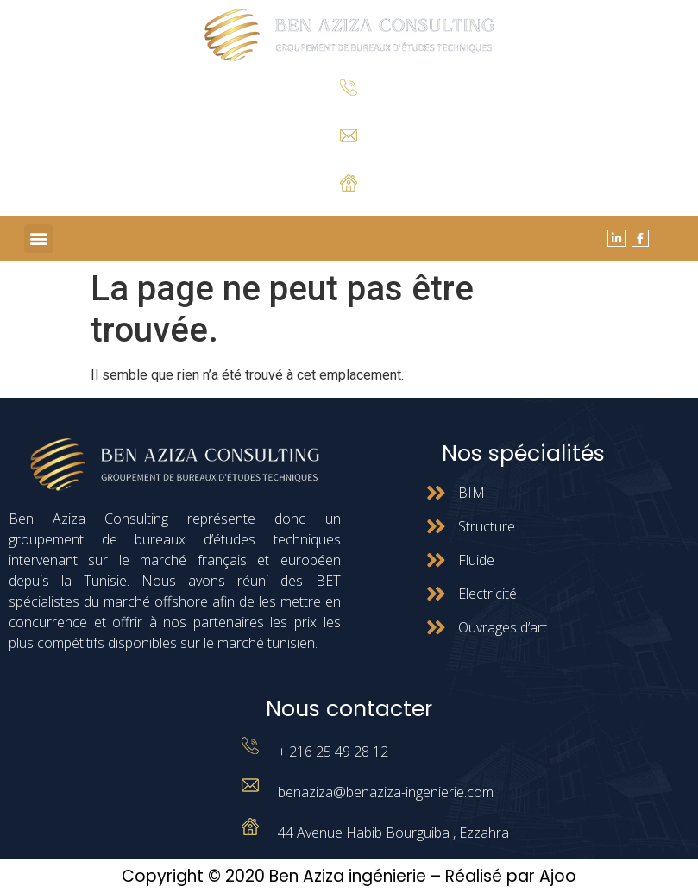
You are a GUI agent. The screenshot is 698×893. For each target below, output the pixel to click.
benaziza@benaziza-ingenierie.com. (349, 155)
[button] (38, 238)
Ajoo (557, 876)
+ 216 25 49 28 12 (349, 109)
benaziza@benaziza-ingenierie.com (386, 792)
